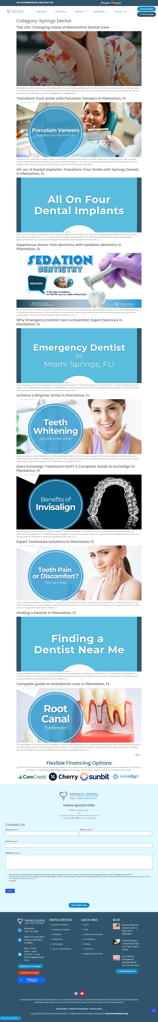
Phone (86, 830)
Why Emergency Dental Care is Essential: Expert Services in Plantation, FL (69, 322)
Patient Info (100, 11)
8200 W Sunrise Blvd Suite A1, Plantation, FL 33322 (34, 940)
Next (138, 754)
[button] (42, 11)
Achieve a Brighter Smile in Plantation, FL (53, 395)
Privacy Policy (96, 1009)
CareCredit (49, 770)
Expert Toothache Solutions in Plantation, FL (55, 541)
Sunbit (65, 770)
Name (11, 830)
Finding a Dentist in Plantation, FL (46, 612)
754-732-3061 (72, 818)
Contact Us (122, 11)
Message (13, 853)
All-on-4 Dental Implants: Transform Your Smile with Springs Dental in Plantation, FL (77, 171)
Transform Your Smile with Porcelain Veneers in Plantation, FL (71, 98)
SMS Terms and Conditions (26, 878)
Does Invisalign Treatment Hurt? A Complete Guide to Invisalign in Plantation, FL (75, 468)
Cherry (58, 770)
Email (11, 841)
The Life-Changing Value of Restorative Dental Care (62, 27)
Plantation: (29, 928)
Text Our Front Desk (10, 1018)
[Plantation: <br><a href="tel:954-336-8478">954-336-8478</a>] (20, 930)
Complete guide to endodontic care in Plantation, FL (63, 683)
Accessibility (61, 1009)
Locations (61, 11)
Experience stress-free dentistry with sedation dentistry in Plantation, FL (68, 246)
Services (80, 11)
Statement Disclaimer (78, 1009)
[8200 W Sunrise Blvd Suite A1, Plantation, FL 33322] (20, 940)
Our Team (42, 11)
